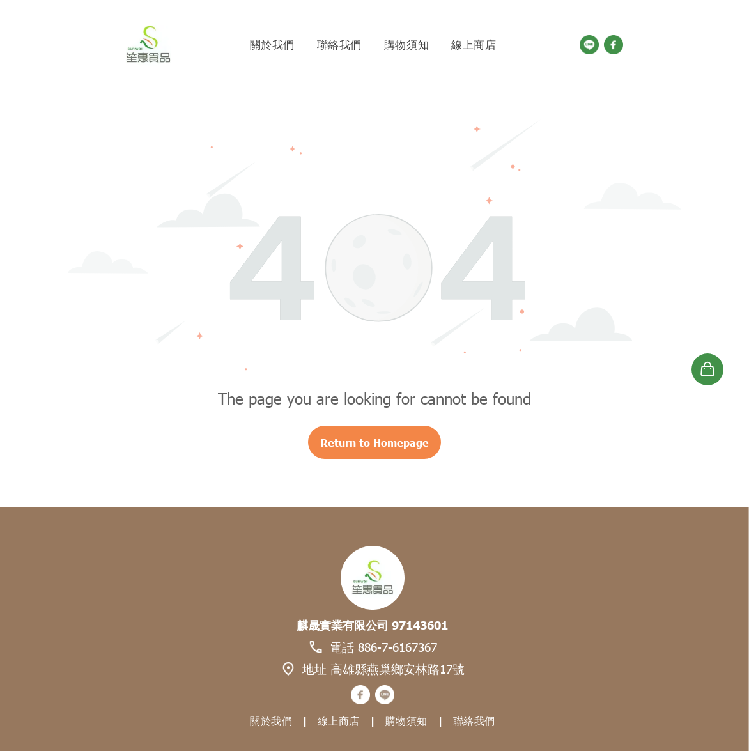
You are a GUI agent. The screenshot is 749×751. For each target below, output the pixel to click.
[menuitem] (273, 44)
